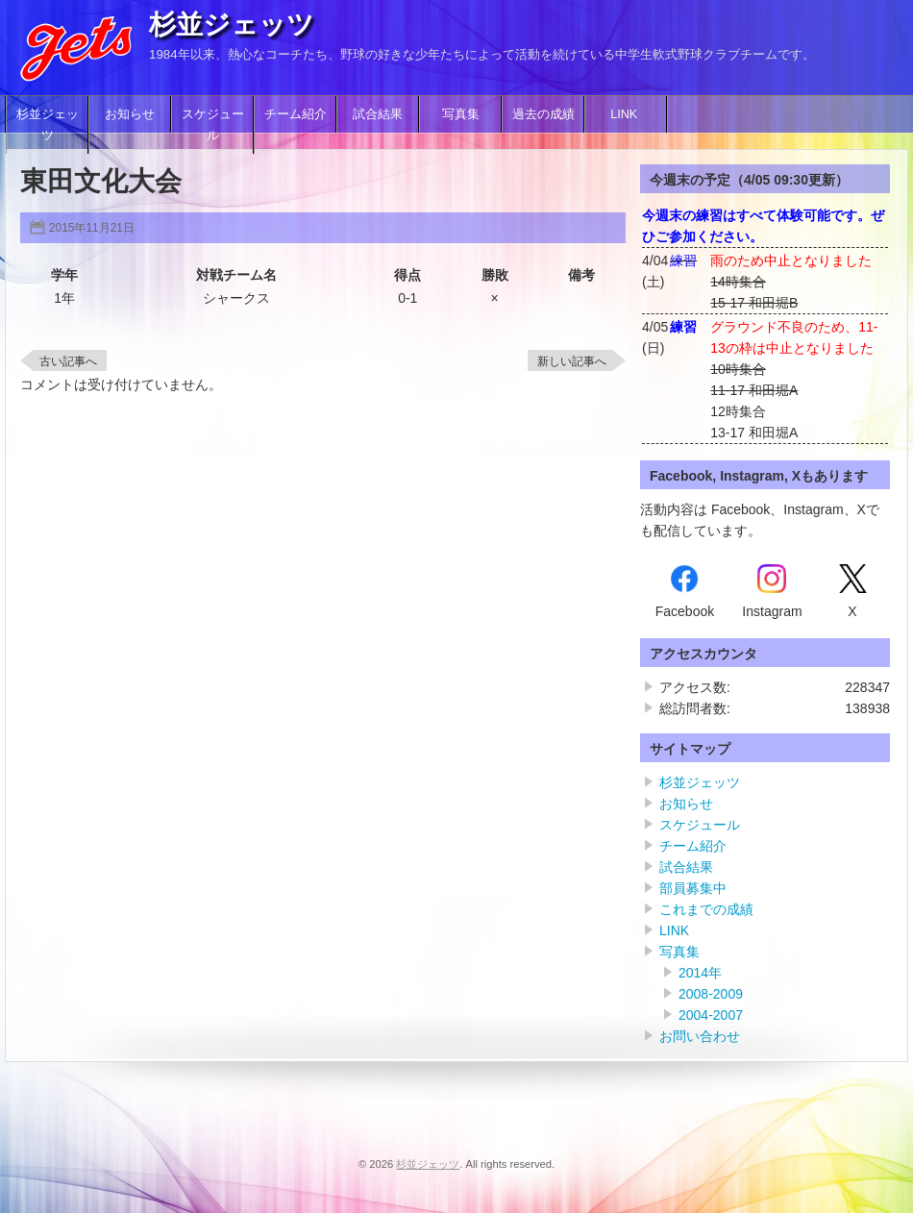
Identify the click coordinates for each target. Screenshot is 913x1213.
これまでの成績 (706, 909)
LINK (625, 114)
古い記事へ (68, 361)
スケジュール (213, 125)
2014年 (700, 972)
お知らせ (130, 114)
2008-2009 (711, 994)
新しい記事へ (571, 361)
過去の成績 (543, 114)
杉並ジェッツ (231, 24)
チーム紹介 (295, 114)
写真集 (461, 114)
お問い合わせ (699, 1036)
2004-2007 (711, 1015)
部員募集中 (693, 888)
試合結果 (378, 114)
